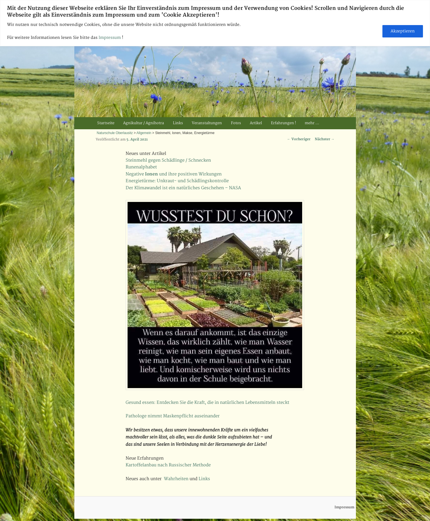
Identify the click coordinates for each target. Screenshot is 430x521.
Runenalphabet (141, 167)
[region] (215, 23)
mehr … (312, 123)
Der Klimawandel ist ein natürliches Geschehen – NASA (183, 188)
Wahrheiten (176, 479)
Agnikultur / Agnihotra (143, 123)
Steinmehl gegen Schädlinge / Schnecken (168, 160)
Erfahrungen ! (283, 123)
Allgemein (144, 133)
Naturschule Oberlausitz (115, 133)
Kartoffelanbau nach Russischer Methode (168, 465)
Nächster (325, 139)
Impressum (110, 37)
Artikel (256, 123)
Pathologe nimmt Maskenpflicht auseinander (173, 416)
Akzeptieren (403, 31)
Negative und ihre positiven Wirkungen (174, 174)
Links (178, 123)
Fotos (236, 123)
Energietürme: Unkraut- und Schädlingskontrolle (177, 181)
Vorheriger (299, 139)
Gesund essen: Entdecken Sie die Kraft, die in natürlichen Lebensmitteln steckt (207, 402)
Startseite (105, 123)
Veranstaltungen (207, 123)
